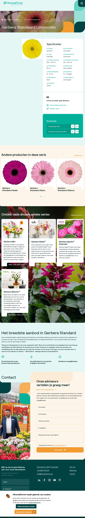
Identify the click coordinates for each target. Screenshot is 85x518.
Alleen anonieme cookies (26, 506)
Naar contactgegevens (45, 389)
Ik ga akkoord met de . (51, 445)
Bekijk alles (78, 155)
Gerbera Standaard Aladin (10, 190)
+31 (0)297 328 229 (43, 470)
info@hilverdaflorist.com (45, 474)
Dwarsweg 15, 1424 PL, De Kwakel (47, 467)
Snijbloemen (18, 19)
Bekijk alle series (76, 215)
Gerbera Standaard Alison (37, 190)
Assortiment (8, 19)
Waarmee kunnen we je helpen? (48, 435)
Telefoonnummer (43, 421)
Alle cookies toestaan (23, 512)
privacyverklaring (58, 445)
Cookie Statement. (35, 502)
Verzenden (58, 450)
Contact (72, 474)
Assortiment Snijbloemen (32, 19)
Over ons (72, 467)
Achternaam (42, 414)
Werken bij (73, 470)
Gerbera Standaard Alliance (66, 190)
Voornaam (42, 407)
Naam (5, 482)
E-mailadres (42, 428)
